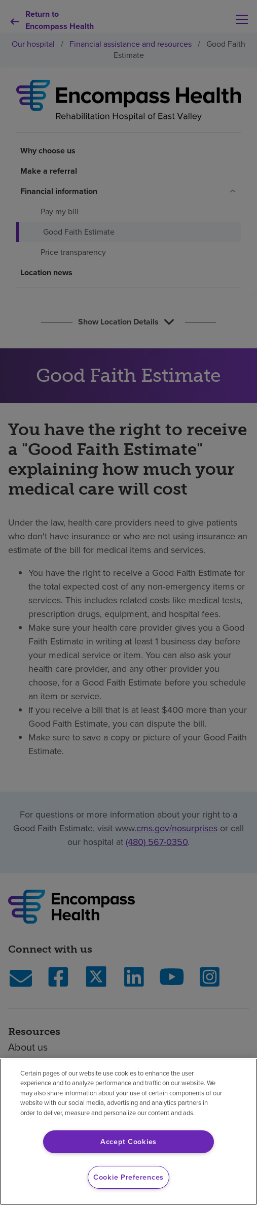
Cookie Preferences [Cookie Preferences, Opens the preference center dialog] (128, 1177)
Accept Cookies (128, 1141)
